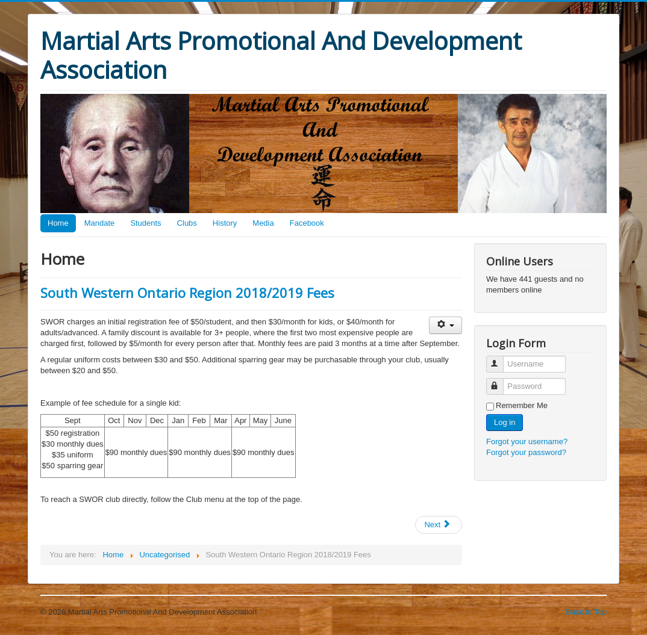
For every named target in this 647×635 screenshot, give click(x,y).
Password (500, 381)
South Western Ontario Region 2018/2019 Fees (187, 292)
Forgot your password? (526, 452)
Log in (504, 422)
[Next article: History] (438, 525)
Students (145, 223)
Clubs (187, 223)
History (225, 223)
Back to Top (586, 611)
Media (262, 223)
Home (58, 223)
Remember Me (522, 405)
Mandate (99, 223)
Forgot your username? (526, 441)
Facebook (307, 223)
